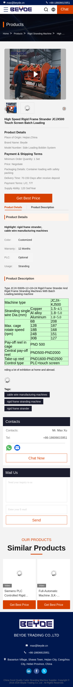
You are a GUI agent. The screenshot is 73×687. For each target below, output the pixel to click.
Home (6, 33)
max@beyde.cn (13, 2)
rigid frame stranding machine (24, 401)
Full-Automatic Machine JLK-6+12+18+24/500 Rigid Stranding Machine (53, 593)
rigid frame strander (18, 408)
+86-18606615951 (57, 2)
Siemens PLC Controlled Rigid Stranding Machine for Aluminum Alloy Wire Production (18, 593)
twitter (44, 671)
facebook (36, 671)
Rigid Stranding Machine (40, 33)
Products (18, 33)
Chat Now (36, 458)
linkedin (29, 671)
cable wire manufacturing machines (27, 394)
